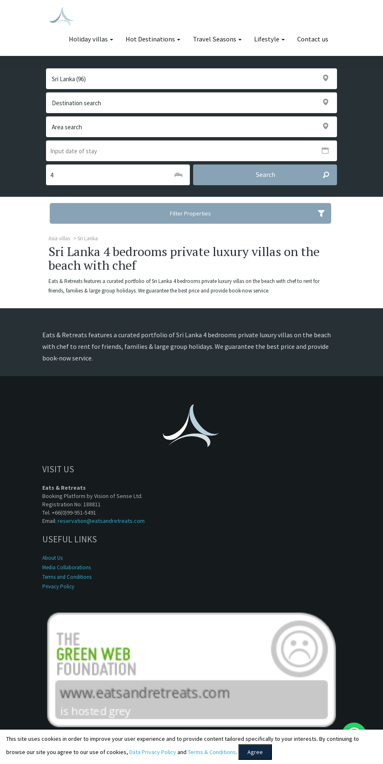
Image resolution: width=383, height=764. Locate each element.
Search (296, 174)
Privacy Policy (58, 586)
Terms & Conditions (212, 752)
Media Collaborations (66, 567)
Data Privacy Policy (152, 752)
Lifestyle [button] (269, 39)
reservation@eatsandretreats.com (101, 521)
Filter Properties (250, 213)
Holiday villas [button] (91, 39)
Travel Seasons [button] (217, 39)
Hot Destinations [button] (153, 39)
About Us (52, 557)
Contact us (312, 39)
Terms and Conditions (67, 576)
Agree (255, 752)
